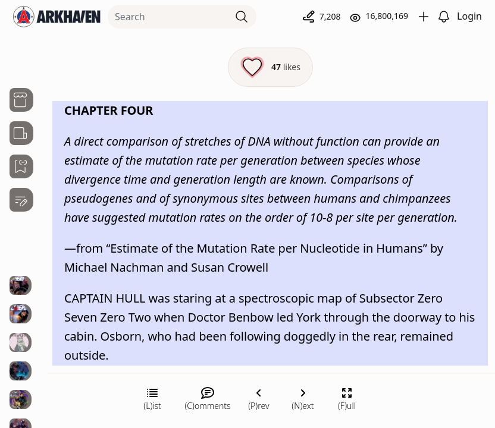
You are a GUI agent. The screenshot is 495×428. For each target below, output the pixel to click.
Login (469, 16)
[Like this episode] (270, 67)
